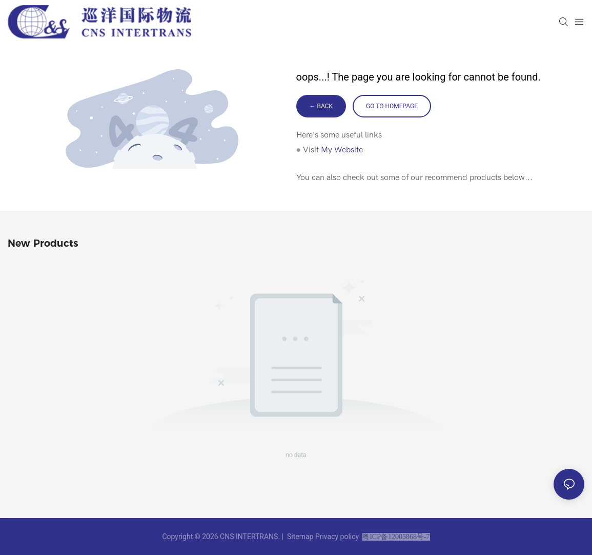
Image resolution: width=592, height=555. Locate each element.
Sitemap (300, 536)
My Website (342, 149)
